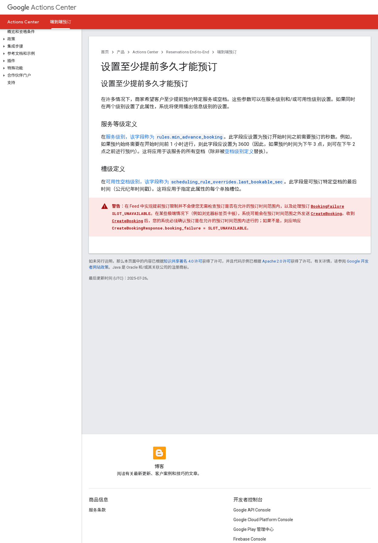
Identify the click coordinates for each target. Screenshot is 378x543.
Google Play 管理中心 (253, 529)
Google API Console (252, 510)
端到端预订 (227, 52)
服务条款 (97, 510)
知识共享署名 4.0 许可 (183, 261)
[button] (39, 39)
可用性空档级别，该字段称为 (195, 182)
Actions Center (41, 7)
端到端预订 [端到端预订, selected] (60, 22)
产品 (121, 52)
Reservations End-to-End (187, 52)
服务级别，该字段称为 (165, 137)
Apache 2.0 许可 (276, 261)
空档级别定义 (239, 151)
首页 (105, 52)
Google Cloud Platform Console (263, 519)
